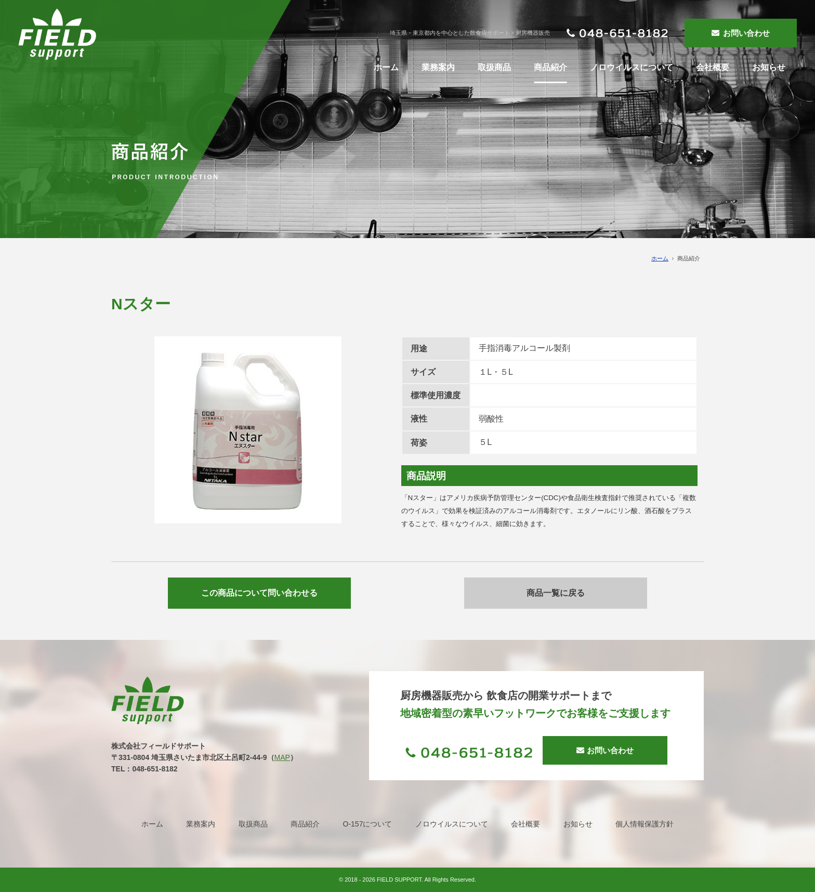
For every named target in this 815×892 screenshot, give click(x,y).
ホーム (659, 258)
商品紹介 (305, 824)
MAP (282, 757)
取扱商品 (253, 824)
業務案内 (200, 824)
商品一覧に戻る (556, 592)
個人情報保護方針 (644, 824)
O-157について (367, 824)
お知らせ (578, 824)
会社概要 (525, 824)
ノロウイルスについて (451, 824)
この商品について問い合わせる (259, 592)
